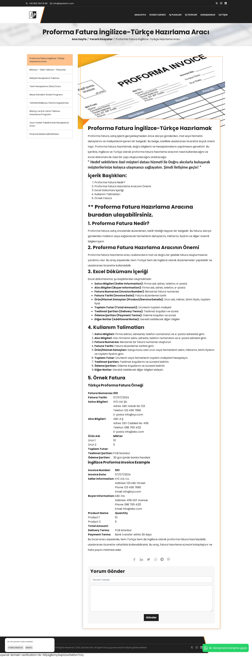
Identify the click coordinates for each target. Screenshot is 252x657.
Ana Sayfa (79, 39)
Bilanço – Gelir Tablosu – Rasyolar (48, 69)
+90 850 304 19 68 (36, 3)
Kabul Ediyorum (15, 647)
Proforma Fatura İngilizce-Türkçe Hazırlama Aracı (47, 60)
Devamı (29, 647)
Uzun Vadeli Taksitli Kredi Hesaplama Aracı (49, 124)
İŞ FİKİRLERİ (191, 14)
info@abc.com (134, 432)
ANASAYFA (140, 14)
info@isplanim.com (62, 3)
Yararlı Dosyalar (101, 39)
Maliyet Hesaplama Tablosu (44, 78)
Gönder (151, 617)
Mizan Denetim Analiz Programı (46, 94)
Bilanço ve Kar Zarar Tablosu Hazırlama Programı (45, 113)
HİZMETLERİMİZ (157, 14)
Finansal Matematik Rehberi (44, 134)
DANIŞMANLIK (207, 14)
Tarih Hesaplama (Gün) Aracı (45, 86)
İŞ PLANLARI (175, 14)
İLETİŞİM (223, 14)
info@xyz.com (134, 415)
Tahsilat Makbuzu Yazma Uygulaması (49, 102)
